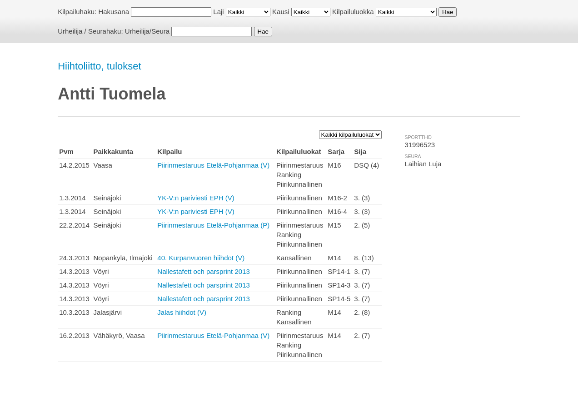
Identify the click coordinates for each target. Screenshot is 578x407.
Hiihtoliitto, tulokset (99, 66)
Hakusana (113, 11)
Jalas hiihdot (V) (181, 312)
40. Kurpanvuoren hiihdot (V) (200, 258)
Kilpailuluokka (353, 11)
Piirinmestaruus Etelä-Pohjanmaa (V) (213, 165)
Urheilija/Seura (147, 31)
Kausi (280, 11)
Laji (218, 11)
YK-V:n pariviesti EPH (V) (195, 198)
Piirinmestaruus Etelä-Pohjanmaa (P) (213, 225)
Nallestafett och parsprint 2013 (203, 271)
